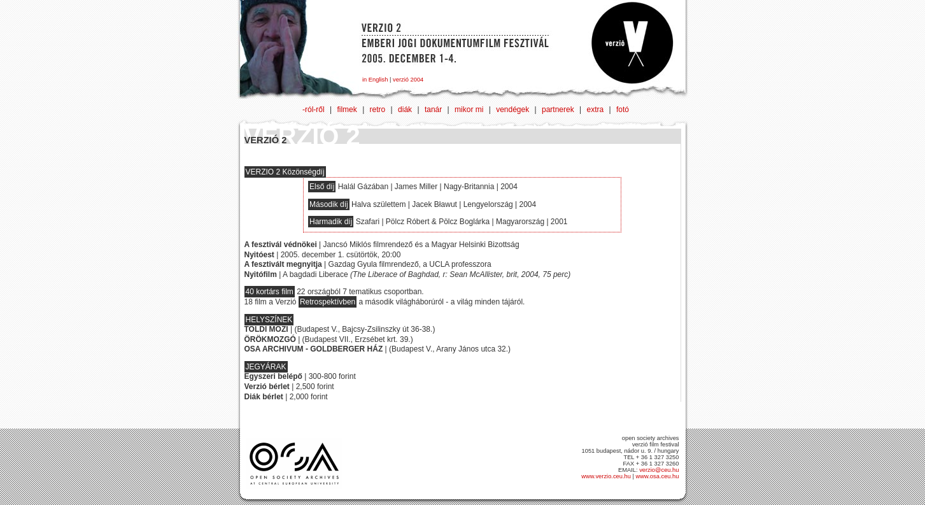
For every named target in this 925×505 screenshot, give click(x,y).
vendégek (512, 109)
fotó (622, 109)
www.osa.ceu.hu (657, 476)
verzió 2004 (408, 79)
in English (375, 79)
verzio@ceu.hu (659, 470)
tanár (433, 109)
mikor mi (469, 109)
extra (595, 109)
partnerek (558, 109)
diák (405, 109)
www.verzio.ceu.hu (606, 476)
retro (378, 109)
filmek (347, 109)
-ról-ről (313, 109)
